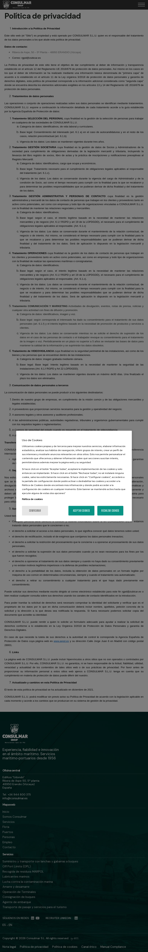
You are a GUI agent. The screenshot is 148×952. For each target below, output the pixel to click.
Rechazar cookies (110, 510)
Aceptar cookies (81, 510)
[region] (74, 476)
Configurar (35, 510)
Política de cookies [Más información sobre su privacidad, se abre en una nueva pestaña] (32, 499)
